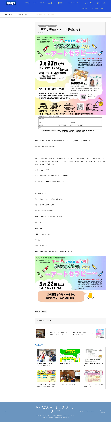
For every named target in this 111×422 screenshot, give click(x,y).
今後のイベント (52, 25)
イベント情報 (88, 3)
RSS (6, 411)
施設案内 (84, 9)
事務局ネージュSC (46, 320)
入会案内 (50, 3)
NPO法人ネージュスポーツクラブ (34, 3)
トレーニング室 (101, 3)
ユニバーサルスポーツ (74, 3)
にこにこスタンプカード (99, 9)
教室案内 (60, 3)
